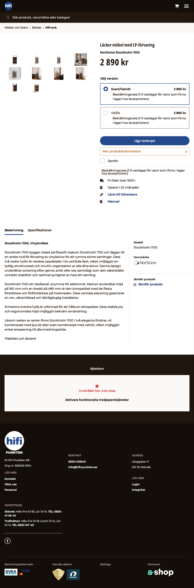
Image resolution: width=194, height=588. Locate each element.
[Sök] (97, 17)
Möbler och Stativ (16, 27)
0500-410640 (77, 461)
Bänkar (36, 27)
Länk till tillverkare (122, 194)
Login (136, 484)
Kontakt (10, 479)
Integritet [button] (138, 490)
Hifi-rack (51, 27)
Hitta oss (10, 484)
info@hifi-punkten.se (82, 467)
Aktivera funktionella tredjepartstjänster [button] (97, 400)
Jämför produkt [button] (148, 284)
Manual (113, 201)
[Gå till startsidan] (8, 6)
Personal (11, 490)
